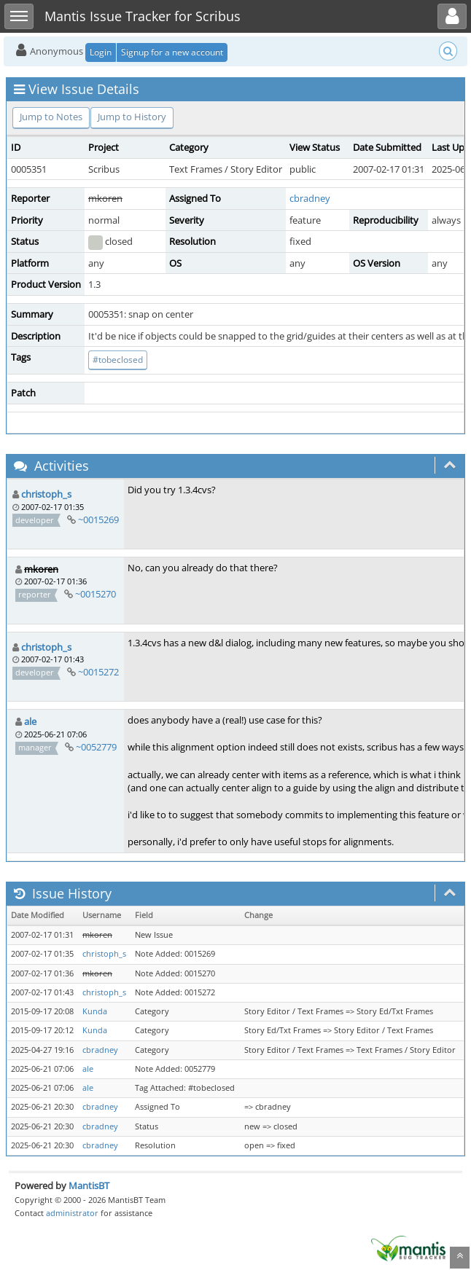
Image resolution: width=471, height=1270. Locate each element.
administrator (72, 1212)
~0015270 (95, 593)
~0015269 (98, 519)
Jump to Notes (51, 116)
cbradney (309, 198)
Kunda (94, 1011)
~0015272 (98, 671)
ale (30, 721)
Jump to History (132, 116)
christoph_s (46, 494)
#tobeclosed (118, 359)
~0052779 (96, 746)
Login (101, 52)
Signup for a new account (172, 52)
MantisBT (89, 1185)
